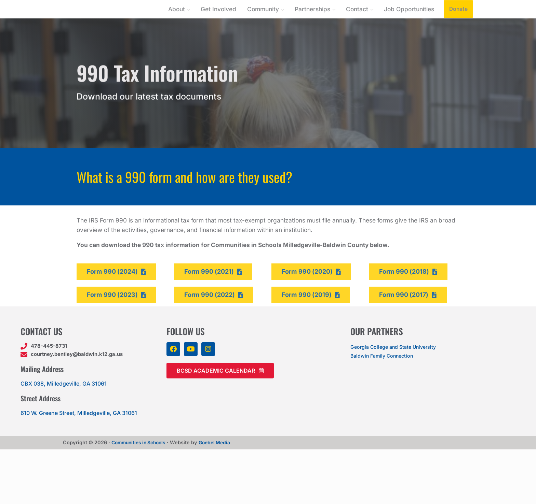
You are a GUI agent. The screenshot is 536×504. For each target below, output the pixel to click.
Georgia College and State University (397, 400)
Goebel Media (220, 497)
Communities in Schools (140, 497)
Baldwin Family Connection (385, 408)
